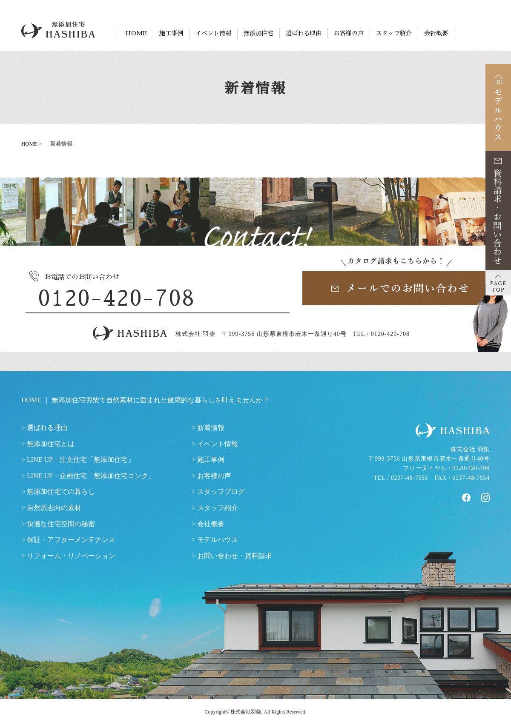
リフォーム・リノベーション (71, 555)
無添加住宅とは (51, 443)
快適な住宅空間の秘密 (61, 523)
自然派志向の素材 (54, 507)
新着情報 (210, 427)
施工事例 (171, 33)
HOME (136, 33)
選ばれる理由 (304, 33)
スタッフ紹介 (394, 33)
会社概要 (436, 33)
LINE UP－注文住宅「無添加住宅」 (81, 459)
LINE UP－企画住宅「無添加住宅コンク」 (91, 475)
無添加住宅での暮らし (61, 491)
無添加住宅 (258, 33)
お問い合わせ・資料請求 (234, 555)
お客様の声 (349, 33)
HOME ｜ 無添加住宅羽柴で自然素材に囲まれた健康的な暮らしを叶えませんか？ (145, 400)
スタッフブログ (221, 491)
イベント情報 (213, 33)
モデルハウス (217, 539)
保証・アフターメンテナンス (71, 539)
